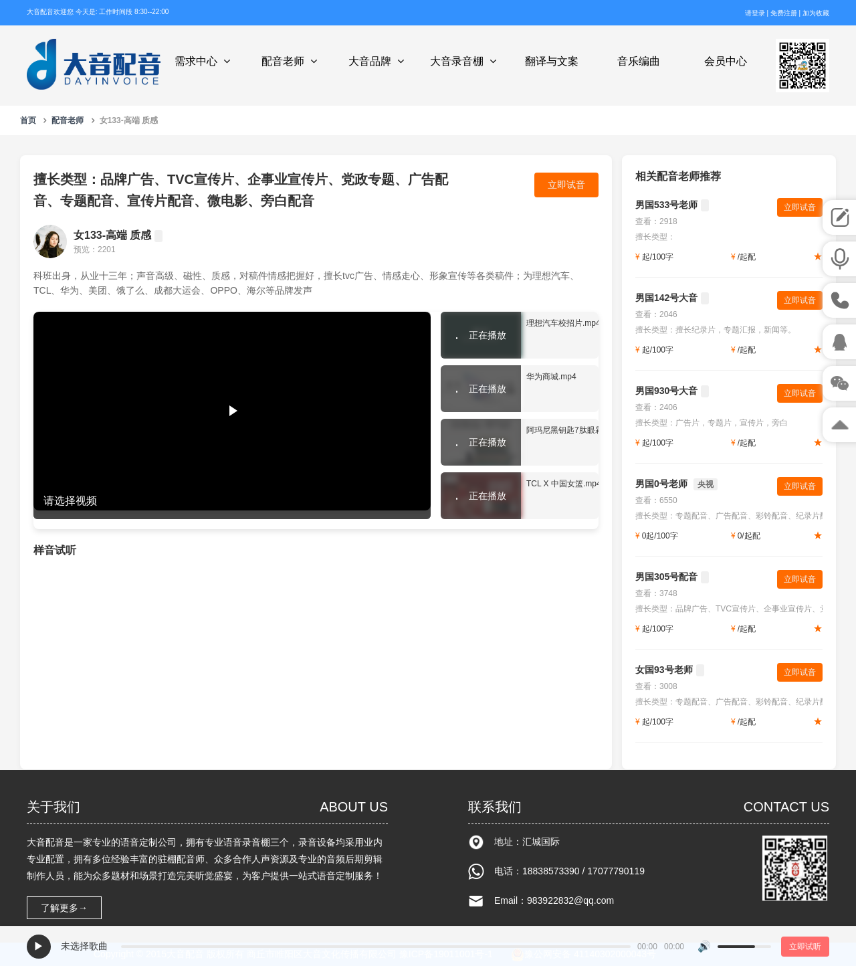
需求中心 (204, 61)
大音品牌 (378, 61)
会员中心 (725, 61)
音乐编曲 (638, 61)
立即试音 (566, 184)
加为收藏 (815, 13)
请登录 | (757, 13)
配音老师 (291, 61)
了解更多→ (64, 907)
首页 (28, 120)
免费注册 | (786, 13)
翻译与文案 (551, 61)
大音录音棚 (465, 61)
